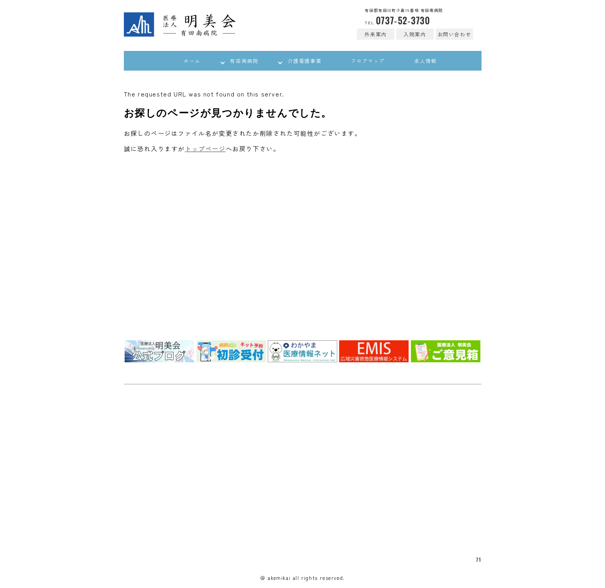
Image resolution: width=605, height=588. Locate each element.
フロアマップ (373, 61)
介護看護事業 (305, 61)
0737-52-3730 (396, 20)
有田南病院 (239, 61)
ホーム (181, 61)
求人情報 (436, 61)
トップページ (205, 150)
